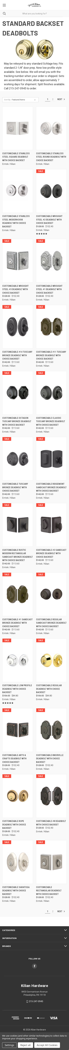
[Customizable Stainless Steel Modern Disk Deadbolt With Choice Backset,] (17, 191)
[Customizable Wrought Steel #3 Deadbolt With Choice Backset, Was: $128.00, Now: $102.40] (17, 261)
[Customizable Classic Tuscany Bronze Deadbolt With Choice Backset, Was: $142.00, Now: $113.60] (51, 393)
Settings (9, 1045)
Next (61, 99)
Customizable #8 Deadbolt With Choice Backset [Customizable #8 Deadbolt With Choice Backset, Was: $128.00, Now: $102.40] (51, 823)
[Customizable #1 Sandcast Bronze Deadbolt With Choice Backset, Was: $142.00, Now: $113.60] (17, 594)
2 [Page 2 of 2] (52, 99)
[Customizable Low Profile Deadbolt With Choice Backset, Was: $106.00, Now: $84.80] (17, 660)
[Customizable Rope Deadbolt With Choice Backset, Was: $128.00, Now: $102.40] (17, 796)
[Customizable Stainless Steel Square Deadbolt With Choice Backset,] (17, 128)
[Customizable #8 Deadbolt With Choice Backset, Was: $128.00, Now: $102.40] (51, 796)
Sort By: (7, 100)
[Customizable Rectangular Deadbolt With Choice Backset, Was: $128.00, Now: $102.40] (51, 862)
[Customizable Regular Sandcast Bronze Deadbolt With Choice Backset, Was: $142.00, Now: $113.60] (51, 594)
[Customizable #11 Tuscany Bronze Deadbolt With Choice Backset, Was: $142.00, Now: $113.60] (51, 327)
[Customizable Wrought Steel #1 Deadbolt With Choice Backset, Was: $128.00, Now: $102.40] (51, 261)
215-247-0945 (36, 1001)
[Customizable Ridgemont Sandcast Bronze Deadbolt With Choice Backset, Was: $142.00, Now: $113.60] (51, 459)
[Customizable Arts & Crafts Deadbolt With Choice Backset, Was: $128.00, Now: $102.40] (17, 730)
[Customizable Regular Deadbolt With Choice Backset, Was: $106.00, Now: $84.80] (51, 660)
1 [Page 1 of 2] (47, 99)
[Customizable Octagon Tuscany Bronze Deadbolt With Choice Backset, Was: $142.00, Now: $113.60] (17, 393)
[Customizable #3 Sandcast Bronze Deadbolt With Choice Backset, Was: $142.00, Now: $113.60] (51, 525)
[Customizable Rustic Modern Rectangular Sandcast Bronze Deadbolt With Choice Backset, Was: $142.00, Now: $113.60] (17, 525)
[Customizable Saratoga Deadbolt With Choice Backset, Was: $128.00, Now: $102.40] (17, 862)
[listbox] (24, 99)
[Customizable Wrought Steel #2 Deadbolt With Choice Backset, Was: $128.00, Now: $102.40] (51, 191)
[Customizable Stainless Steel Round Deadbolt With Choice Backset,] (51, 128)
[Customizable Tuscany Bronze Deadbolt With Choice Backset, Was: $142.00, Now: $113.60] (17, 459)
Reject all (25, 1045)
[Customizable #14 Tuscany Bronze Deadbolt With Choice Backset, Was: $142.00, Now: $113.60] (17, 327)
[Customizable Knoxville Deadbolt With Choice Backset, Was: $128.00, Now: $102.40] (51, 730)
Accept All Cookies (47, 1045)
